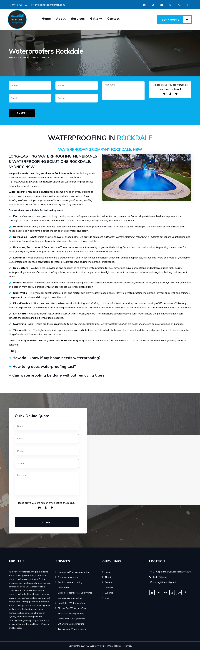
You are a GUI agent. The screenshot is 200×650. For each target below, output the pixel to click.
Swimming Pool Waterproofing (74, 572)
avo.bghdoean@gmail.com (50, 4)
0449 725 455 (19, 4)
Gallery (96, 19)
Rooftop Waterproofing (70, 582)
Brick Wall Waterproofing (71, 613)
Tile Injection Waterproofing (72, 629)
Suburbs (109, 592)
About (61, 19)
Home (46, 19)
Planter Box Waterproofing (72, 608)
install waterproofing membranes (163, 247)
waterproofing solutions (99, 226)
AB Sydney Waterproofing (98, 646)
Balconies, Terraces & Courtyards (75, 592)
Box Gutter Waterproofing (71, 603)
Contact (113, 19)
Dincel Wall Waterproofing (71, 618)
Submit (22, 113)
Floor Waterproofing (68, 577)
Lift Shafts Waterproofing (71, 623)
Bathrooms (63, 587)
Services (78, 19)
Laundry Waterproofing (70, 597)
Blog (107, 597)
